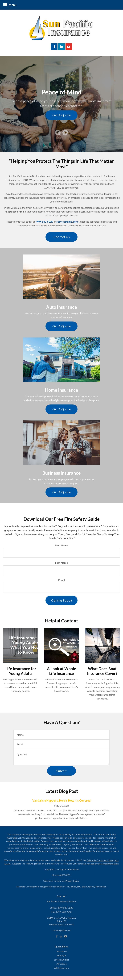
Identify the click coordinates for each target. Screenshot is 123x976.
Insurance (62, 951)
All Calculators (61, 968)
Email (61, 580)
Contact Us (61, 237)
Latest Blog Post (61, 791)
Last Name (61, 562)
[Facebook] (57, 936)
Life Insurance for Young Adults (20, 671)
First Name (61, 545)
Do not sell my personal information (101, 863)
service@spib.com (67, 221)
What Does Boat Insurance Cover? (102, 671)
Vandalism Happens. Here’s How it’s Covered (61, 800)
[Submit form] (61, 600)
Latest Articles (61, 959)
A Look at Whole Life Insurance (61, 671)
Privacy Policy (72, 880)
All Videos (62, 963)
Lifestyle (61, 955)
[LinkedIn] (61, 936)
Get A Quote (61, 115)
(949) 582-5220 (44, 221)
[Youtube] (65, 936)
